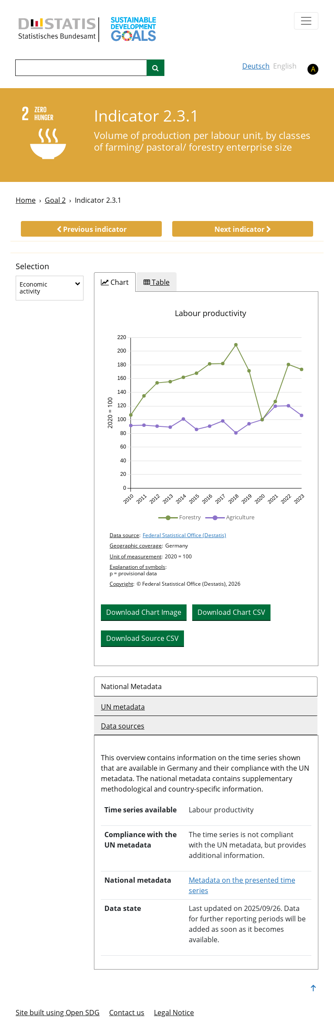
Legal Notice (174, 1012)
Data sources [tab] (122, 726)
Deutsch (256, 66)
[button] (91, 229)
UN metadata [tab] (123, 707)
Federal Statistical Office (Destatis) (184, 535)
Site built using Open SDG (58, 1012)
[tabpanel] (206, 478)
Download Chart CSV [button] (231, 612)
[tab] (115, 282)
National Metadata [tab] (131, 686)
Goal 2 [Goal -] (55, 200)
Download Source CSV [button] (142, 638)
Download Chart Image (143, 612)
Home (26, 200)
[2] (49, 134)
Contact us (126, 1012)
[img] (206, 420)
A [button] (313, 69)
